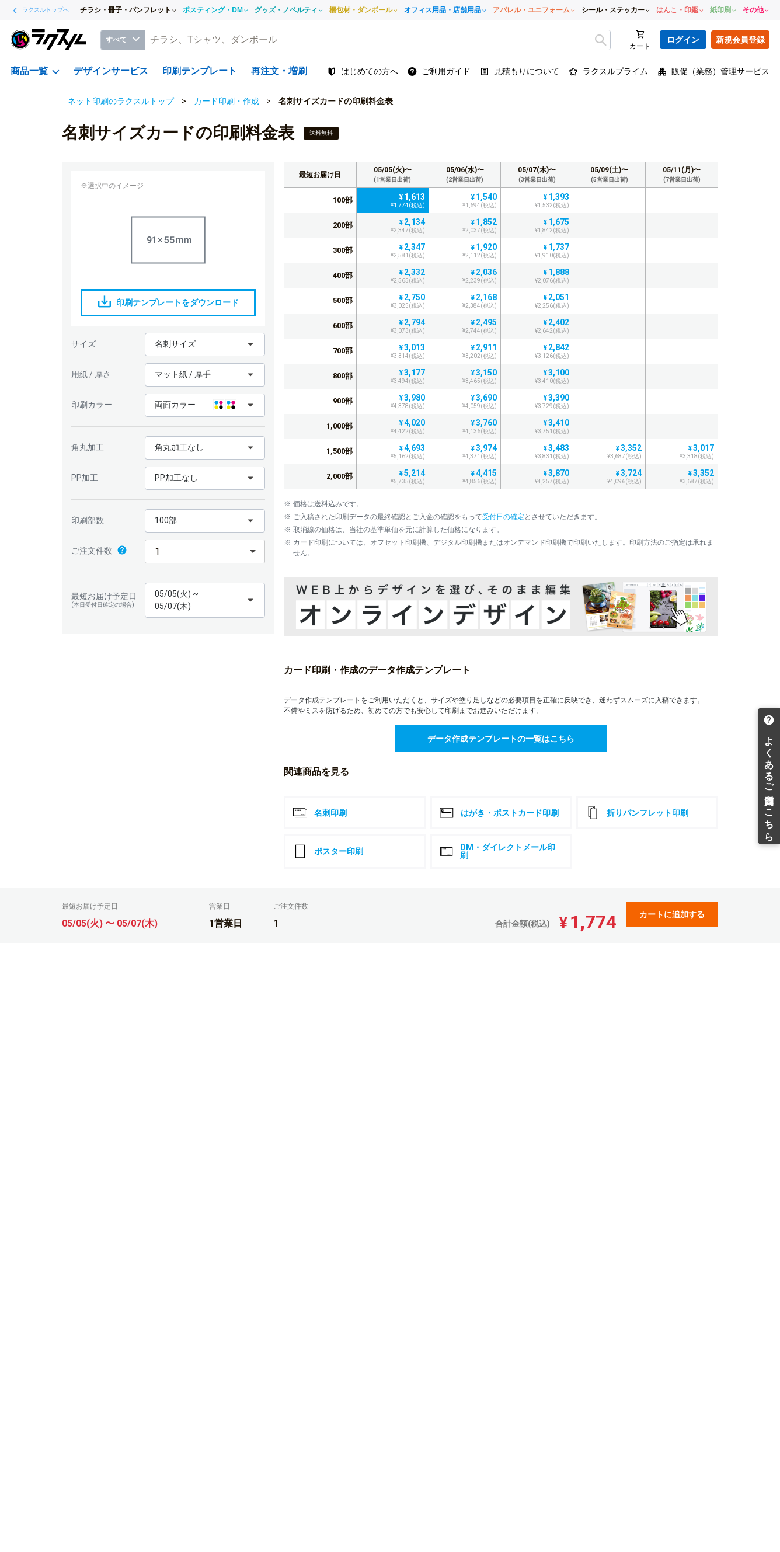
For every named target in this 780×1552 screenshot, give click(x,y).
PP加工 (84, 477)
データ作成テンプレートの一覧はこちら (500, 738)
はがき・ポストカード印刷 (499, 813)
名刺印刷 (320, 813)
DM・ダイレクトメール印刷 (498, 851)
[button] (205, 344)
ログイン (683, 39)
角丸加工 (87, 447)
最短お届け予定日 (105, 599)
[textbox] (377, 40)
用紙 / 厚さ (91, 374)
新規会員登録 (740, 39)
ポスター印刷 (328, 851)
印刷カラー (91, 404)
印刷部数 (87, 520)
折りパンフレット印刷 (637, 813)
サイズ (83, 344)
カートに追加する (672, 914)
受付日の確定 (503, 517)
